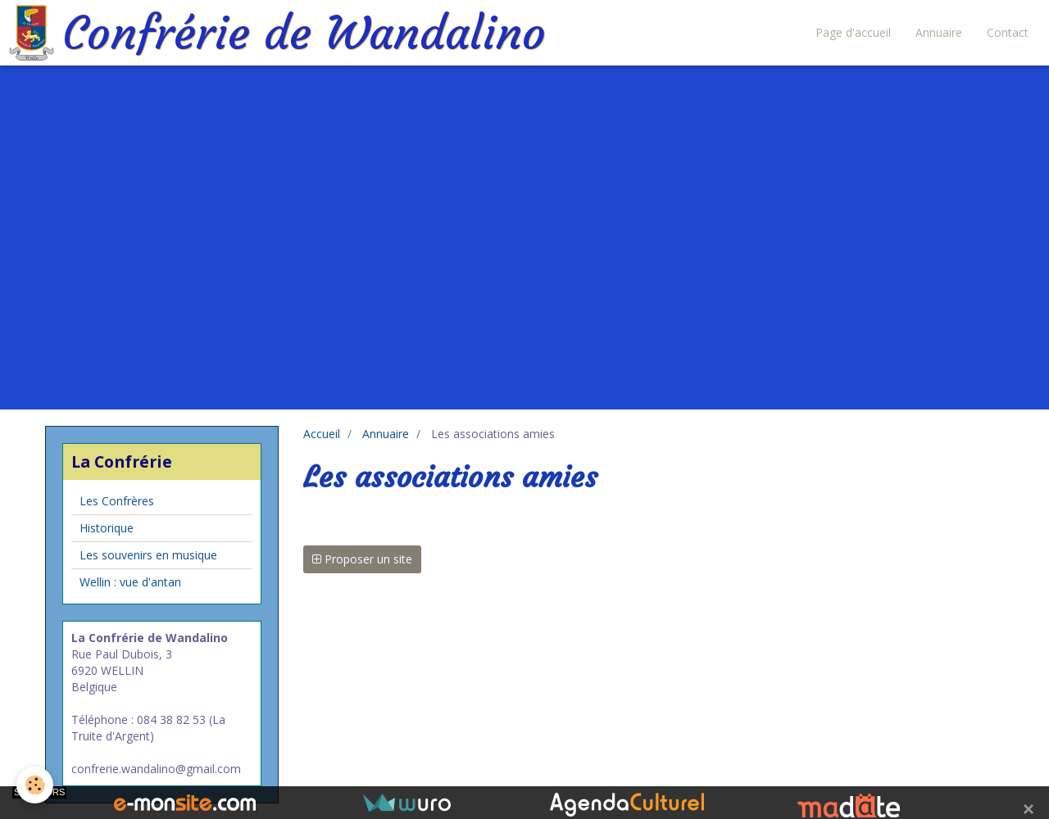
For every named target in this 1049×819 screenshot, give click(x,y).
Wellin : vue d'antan (130, 582)
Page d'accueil (853, 32)
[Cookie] (34, 785)
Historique (106, 528)
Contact (1008, 32)
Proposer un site (362, 559)
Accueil (321, 433)
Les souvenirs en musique (148, 555)
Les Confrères (116, 501)
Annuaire (938, 32)
